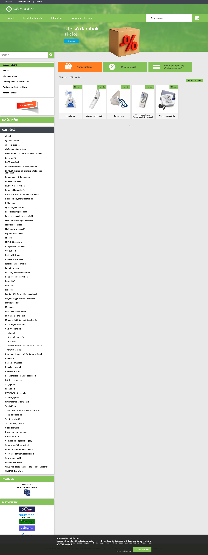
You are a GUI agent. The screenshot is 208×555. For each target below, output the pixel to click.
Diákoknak (10, 203)
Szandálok (10, 389)
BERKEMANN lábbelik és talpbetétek (21, 166)
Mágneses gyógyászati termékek (20, 298)
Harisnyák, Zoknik (13, 255)
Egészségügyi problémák (16, 212)
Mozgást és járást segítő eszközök (21, 320)
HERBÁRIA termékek (14, 259)
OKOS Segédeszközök (15, 324)
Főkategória (63, 77)
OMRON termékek (13, 329)
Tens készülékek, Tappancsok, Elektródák (24, 346)
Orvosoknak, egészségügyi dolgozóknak (23, 354)
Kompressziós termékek (16, 277)
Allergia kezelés (12, 145)
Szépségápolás (12, 397)
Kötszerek (10, 285)
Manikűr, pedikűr (12, 303)
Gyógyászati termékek (15, 246)
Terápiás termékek (13, 415)
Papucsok (9, 358)
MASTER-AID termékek (15, 311)
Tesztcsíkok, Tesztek (15, 423)
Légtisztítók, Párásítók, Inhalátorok (21, 294)
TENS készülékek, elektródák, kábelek (22, 410)
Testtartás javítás (13, 419)
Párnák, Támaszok (13, 363)
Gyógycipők (10, 251)
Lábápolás (10, 290)
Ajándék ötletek (12, 140)
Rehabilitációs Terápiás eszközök (20, 376)
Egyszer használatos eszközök (19, 216)
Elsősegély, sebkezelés (15, 229)
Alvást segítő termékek (15, 149)
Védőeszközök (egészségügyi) (19, 441)
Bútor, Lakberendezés (15, 190)
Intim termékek (12, 268)
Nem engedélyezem (123, 551)
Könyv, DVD (10, 281)
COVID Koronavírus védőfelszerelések (22, 194)
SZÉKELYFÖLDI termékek (16, 393)
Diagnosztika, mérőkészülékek (19, 199)
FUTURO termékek (13, 242)
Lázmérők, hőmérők (15, 337)
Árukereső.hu (27, 517)
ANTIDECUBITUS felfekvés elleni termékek (24, 153)
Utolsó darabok (12, 436)
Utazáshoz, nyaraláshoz (16, 432)
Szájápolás (10, 384)
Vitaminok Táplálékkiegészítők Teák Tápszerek (26, 467)
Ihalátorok (11, 333)
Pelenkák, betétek (13, 367)
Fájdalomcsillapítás (14, 233)
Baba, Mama (10, 158)
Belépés (8, 2)
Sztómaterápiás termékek (17, 402)
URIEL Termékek (12, 428)
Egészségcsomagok (14, 207)
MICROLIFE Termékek (15, 316)
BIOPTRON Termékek (15, 186)
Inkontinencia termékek (15, 264)
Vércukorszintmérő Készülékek (19, 449)
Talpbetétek (10, 406)
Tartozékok (11, 341)
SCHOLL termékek (13, 380)
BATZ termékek (12, 162)
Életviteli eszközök (13, 225)
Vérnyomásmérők (14, 350)
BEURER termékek (13, 181)
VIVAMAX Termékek (14, 471)
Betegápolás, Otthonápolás (17, 177)
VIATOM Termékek (13, 462)
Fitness (8, 238)
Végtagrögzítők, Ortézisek (17, 445)
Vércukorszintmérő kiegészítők (19, 454)
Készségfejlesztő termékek (17, 272)
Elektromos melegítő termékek (19, 220)
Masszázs (10, 307)
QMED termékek (12, 371)
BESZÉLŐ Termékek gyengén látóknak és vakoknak (23, 172)
